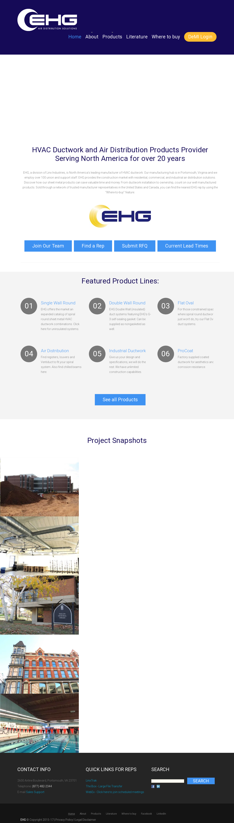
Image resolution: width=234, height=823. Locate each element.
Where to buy (166, 37)
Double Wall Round (127, 301)
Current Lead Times (186, 245)
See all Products (120, 398)
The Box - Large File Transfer (104, 784)
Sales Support (35, 789)
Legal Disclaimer (85, 817)
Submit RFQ (135, 245)
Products (112, 37)
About (91, 37)
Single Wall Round (58, 301)
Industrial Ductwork (127, 349)
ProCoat (185, 349)
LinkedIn (161, 811)
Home (74, 37)
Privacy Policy (64, 817)
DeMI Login (200, 37)
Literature (137, 37)
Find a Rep (93, 245)
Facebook (146, 811)
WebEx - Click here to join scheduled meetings (115, 789)
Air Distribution (55, 349)
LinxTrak (91, 778)
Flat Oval (186, 301)
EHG (23, 817)
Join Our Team (48, 245)
